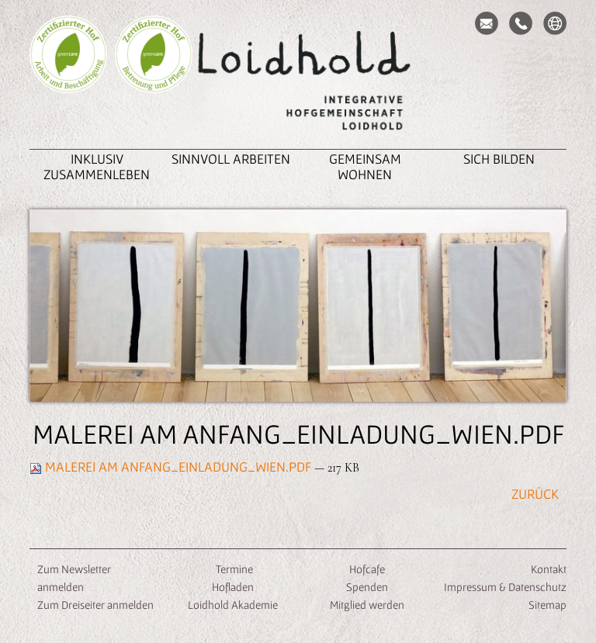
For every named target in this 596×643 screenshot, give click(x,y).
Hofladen (233, 586)
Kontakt (549, 569)
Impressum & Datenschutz (505, 586)
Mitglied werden (367, 604)
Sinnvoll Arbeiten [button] (231, 158)
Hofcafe (367, 569)
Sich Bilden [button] (499, 158)
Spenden (367, 586)
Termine (233, 569)
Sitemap (547, 604)
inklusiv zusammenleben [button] (96, 166)
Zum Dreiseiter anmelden (95, 604)
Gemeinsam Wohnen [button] (365, 166)
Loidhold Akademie (233, 604)
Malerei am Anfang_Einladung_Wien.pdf (171, 466)
